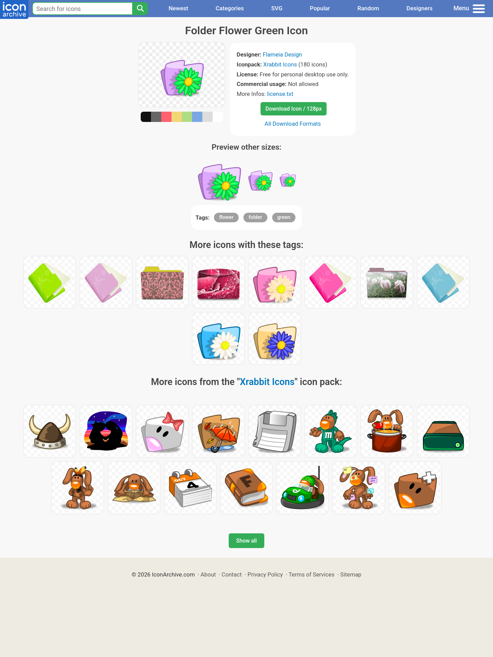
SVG (276, 8)
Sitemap (351, 574)
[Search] (140, 8)
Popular (320, 8)
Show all (246, 540)
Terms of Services (311, 574)
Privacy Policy (265, 574)
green (283, 217)
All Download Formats (293, 123)
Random (368, 8)
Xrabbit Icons (280, 64)
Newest (178, 8)
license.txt (280, 93)
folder (255, 217)
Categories (230, 8)
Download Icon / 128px (293, 109)
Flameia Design (282, 54)
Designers (419, 8)
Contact (232, 574)
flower (226, 217)
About (208, 574)
